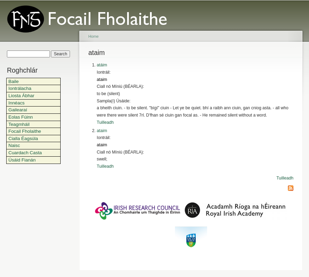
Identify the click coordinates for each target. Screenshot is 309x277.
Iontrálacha (19, 88)
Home (93, 36)
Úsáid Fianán (22, 160)
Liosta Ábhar (21, 95)
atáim (102, 65)
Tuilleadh (105, 122)
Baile (13, 81)
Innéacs (16, 102)
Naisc (14, 145)
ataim (102, 79)
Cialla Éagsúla (23, 138)
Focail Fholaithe (24, 131)
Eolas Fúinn (20, 117)
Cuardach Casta (25, 152)
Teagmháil (18, 124)
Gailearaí (17, 109)
